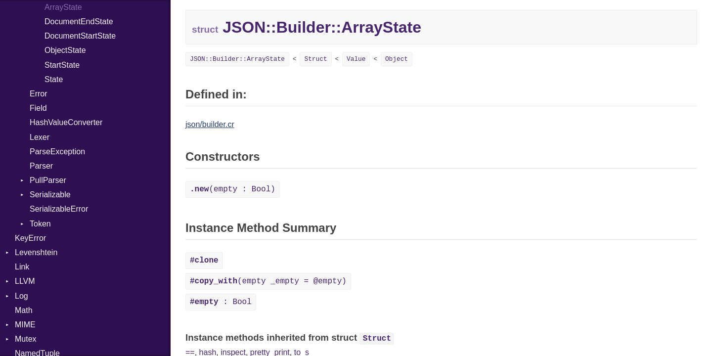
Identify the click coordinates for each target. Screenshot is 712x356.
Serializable (50, 194)
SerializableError (59, 209)
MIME (25, 324)
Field (38, 108)
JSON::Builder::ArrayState (237, 59)
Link (22, 267)
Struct (315, 59)
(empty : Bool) (232, 189)
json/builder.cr (209, 124)
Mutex (26, 339)
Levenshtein (36, 252)
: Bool (221, 302)
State (53, 79)
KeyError (30, 238)
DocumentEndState (78, 21)
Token (40, 224)
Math (24, 310)
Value (356, 59)
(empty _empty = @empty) (268, 281)
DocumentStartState (80, 36)
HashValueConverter (66, 122)
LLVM (25, 281)
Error (38, 93)
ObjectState (65, 50)
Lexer (39, 137)
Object (396, 59)
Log (21, 296)
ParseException (57, 151)
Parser (41, 166)
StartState (62, 65)
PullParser (48, 180)
